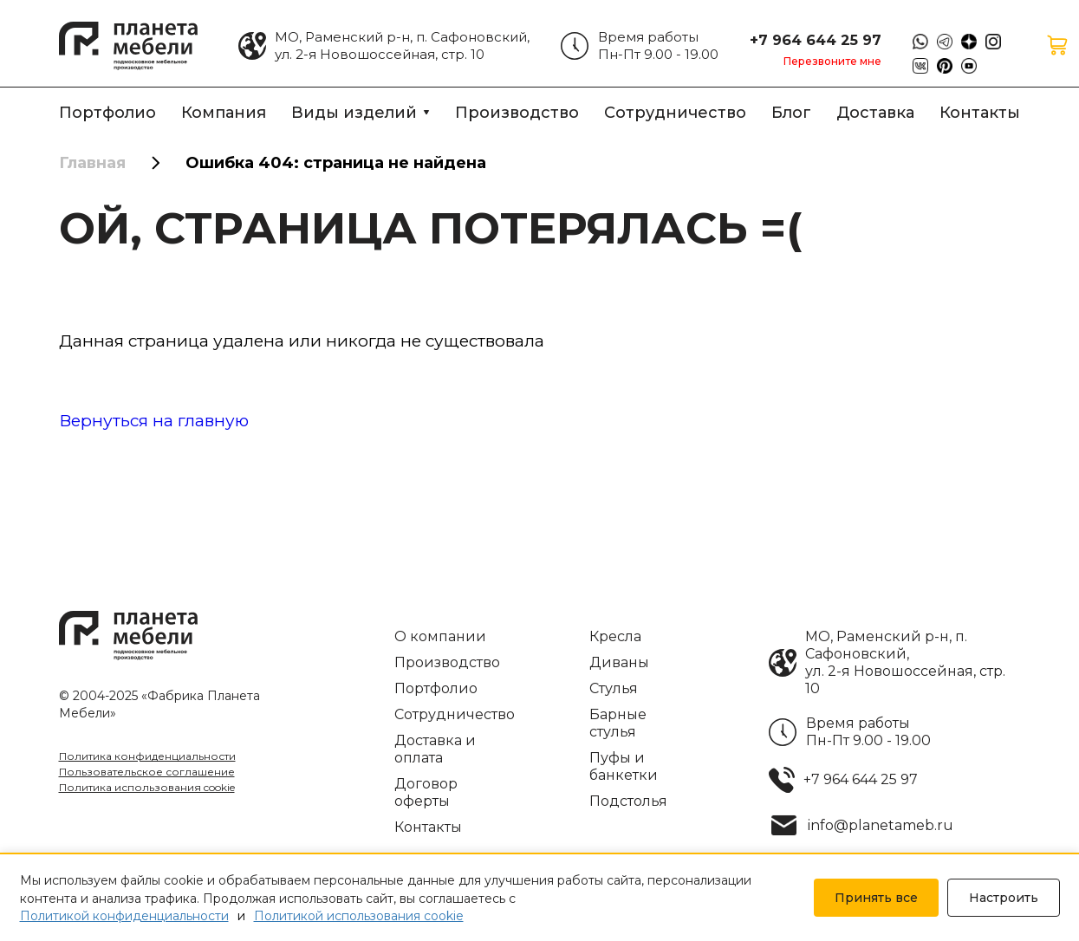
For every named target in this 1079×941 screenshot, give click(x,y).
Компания (223, 112)
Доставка (875, 112)
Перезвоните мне (832, 61)
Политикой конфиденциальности (124, 916)
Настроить (1003, 897)
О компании (440, 636)
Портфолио (107, 112)
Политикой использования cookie (359, 916)
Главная (92, 163)
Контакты (979, 112)
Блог (791, 112)
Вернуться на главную (154, 421)
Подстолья (628, 801)
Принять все (876, 897)
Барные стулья (618, 723)
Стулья (613, 688)
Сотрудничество (675, 112)
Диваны (619, 662)
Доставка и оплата (435, 749)
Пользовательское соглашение (147, 771)
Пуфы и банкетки (623, 766)
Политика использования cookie (147, 787)
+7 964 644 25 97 (815, 40)
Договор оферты (426, 792)
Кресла (615, 636)
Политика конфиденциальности (147, 756)
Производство (517, 112)
